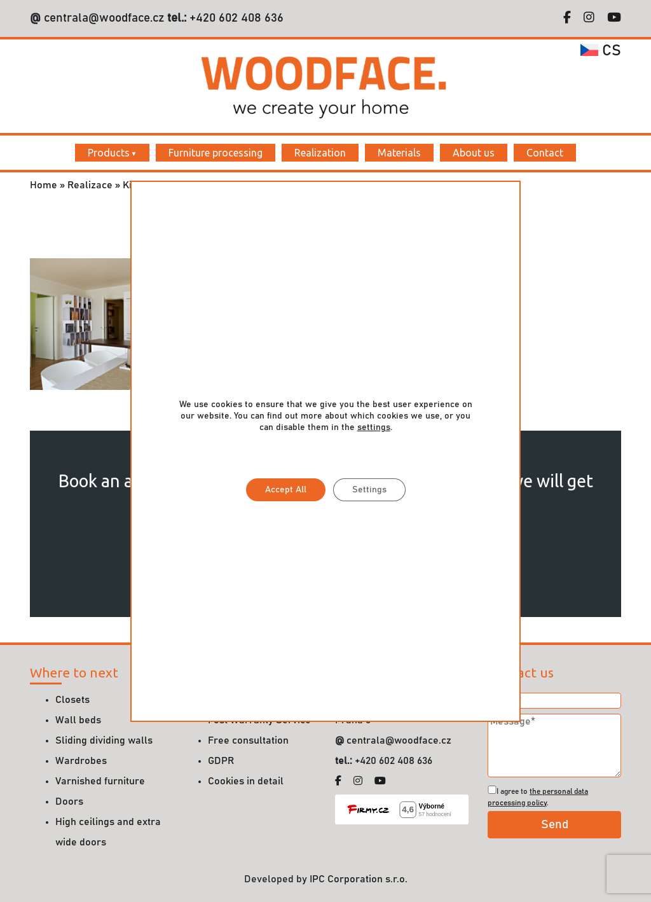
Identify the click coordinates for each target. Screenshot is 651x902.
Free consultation (248, 740)
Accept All (285, 489)
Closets (72, 700)
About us (474, 152)
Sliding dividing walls (104, 740)
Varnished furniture (100, 781)
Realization (320, 152)
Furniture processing (215, 152)
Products (109, 152)
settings (373, 427)
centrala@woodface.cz (104, 18)
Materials (399, 152)
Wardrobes (81, 761)
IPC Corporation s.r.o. (359, 879)
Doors (69, 801)
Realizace (90, 185)
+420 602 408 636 (235, 18)
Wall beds (78, 720)
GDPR (221, 761)
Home (43, 185)
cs (600, 51)
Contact (544, 152)
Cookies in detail (246, 781)
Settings (369, 489)
